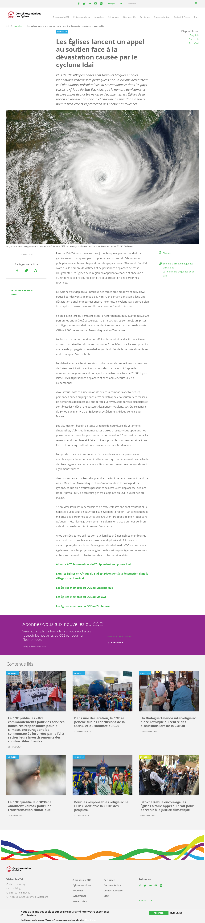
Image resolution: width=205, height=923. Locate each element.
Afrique (167, 253)
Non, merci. (176, 913)
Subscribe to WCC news (23, 292)
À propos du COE (61, 17)
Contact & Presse (181, 17)
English (194, 35)
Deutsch (194, 39)
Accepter (159, 913)
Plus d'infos (90, 920)
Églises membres (81, 17)
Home (7, 26)
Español (194, 43)
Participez (145, 17)
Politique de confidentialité (34, 646)
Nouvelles (98, 17)
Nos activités (129, 17)
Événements (113, 17)
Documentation (161, 17)
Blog (196, 17)
